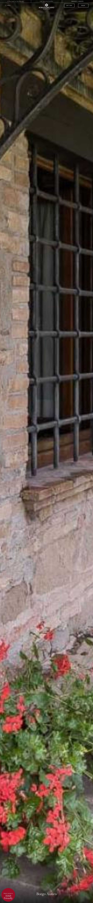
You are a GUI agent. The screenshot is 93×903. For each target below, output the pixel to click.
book (83, 5)
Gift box (69, 5)
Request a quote (77, 1)
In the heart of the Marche (15, 1)
